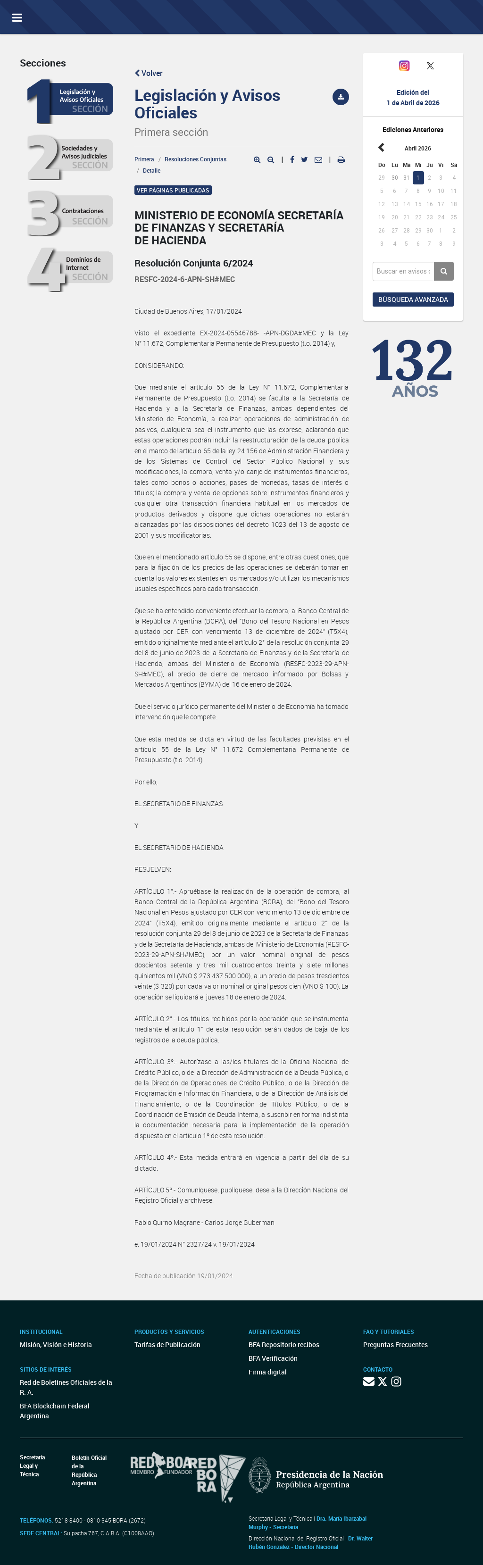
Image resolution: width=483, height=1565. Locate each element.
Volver (148, 73)
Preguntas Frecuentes (395, 1344)
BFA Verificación (273, 1358)
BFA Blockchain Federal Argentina (55, 1410)
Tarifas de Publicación (167, 1344)
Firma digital (268, 1371)
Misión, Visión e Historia (56, 1344)
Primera (144, 159)
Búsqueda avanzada (413, 299)
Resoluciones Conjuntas (195, 159)
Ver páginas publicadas (173, 190)
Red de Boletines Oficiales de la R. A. (66, 1387)
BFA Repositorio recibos (284, 1344)
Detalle (151, 170)
